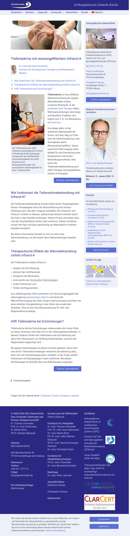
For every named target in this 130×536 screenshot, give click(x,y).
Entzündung (49, 280)
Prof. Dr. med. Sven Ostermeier (63, 429)
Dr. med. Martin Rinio (58, 433)
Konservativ (56, 12)
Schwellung (33, 358)
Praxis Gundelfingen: (95, 71)
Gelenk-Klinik (71, 12)
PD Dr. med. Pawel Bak (59, 462)
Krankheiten (16, 12)
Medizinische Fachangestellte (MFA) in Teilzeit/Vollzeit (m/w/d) (101, 224)
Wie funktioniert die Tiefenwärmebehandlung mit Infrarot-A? (45, 80)
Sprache (98, 12)
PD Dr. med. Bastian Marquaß (99, 163)
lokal (73, 98)
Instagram (65, 395)
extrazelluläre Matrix (37, 297)
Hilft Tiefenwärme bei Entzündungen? (33, 88)
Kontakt (84, 12)
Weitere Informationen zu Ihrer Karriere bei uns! (101, 242)
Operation (29, 12)
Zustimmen (104, 519)
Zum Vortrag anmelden (101, 185)
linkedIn (75, 395)
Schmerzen (35, 153)
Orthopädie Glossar (58, 491)
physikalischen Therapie (60, 108)
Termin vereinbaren (67, 180)
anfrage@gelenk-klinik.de (97, 93)
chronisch (35, 280)
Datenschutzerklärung (55, 530)
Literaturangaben (22, 380)
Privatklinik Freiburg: (95, 82)
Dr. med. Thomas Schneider (62, 426)
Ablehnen (104, 526)
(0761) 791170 (96, 66)
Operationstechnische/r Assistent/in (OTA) (98, 216)
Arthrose (56, 122)
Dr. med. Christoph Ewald (60, 449)
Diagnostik (43, 12)
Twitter (55, 395)
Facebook (45, 395)
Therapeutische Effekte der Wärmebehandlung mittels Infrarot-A (47, 84)
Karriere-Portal (101, 250)
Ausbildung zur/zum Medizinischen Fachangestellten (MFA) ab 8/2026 (100, 234)
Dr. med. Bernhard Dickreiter (62, 465)
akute (17, 348)
